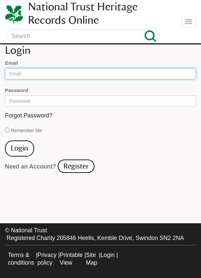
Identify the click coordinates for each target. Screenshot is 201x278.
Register (76, 166)
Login (107, 255)
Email (11, 63)
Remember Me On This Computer (26, 131)
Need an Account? (30, 166)
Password (16, 90)
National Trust (29, 230)
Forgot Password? (28, 115)
